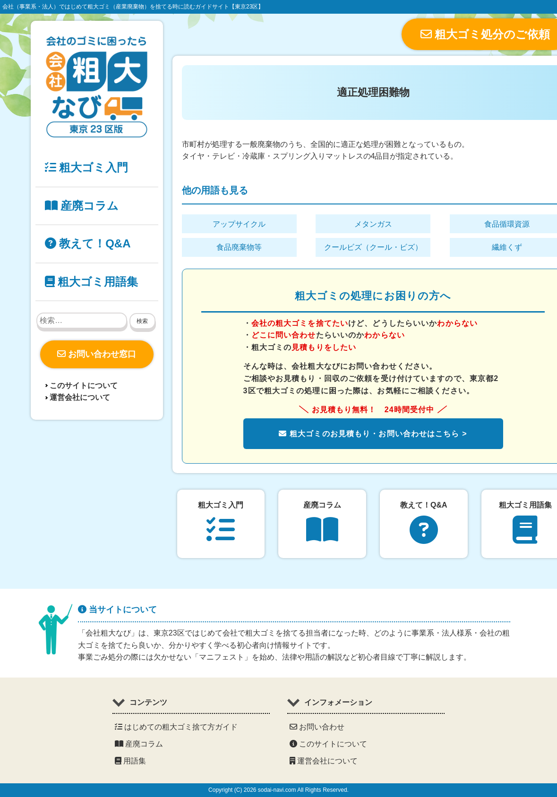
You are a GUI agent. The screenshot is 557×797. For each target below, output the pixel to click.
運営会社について (80, 397)
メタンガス (373, 224)
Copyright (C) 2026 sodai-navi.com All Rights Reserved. (278, 790)
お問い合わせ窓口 (96, 354)
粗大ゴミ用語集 (91, 281)
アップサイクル (239, 224)
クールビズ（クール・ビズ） (373, 247)
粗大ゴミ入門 (87, 167)
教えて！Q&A (88, 243)
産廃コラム (82, 205)
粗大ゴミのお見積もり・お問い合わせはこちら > (373, 434)
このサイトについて (84, 386)
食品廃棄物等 (239, 247)
